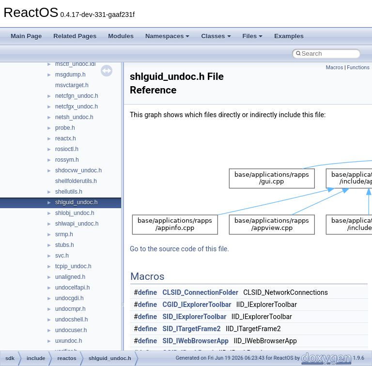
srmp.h (64, 234)
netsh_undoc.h (74, 117)
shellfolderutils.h (76, 181)
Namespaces (167, 36)
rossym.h (67, 159)
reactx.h (65, 138)
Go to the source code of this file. (179, 249)
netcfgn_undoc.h (76, 95)
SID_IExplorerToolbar (195, 316)
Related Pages (74, 36)
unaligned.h (70, 277)
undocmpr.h (70, 308)
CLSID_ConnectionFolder (200, 292)
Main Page (26, 36)
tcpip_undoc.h (73, 266)
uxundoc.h (68, 340)
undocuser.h (71, 330)
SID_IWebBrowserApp (196, 341)
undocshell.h (71, 319)
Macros (334, 67)
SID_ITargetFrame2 (192, 329)
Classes (216, 36)
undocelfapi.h (72, 287)
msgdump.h (70, 74)
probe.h (65, 127)
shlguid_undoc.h (76, 202)
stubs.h (64, 245)
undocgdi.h (69, 298)
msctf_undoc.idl (75, 64)
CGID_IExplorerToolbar (197, 304)
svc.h (62, 255)
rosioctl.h (66, 149)
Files (253, 36)
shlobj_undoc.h (74, 213)
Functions (358, 67)
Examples (289, 36)
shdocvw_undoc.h (78, 170)
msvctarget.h (72, 85)
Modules (121, 36)
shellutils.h (68, 191)
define (147, 292)
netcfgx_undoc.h (76, 106)
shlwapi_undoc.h (76, 223)
